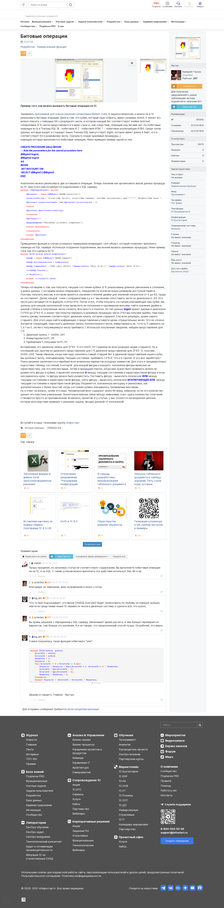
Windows (175, 228)
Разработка (33, 795)
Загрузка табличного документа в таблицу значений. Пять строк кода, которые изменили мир (147, 480)
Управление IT (81, 762)
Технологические (83, 845)
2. (30, 582)
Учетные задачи (36, 785)
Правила (166, 780)
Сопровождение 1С (86, 780)
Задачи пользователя (39, 790)
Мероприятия (175, 735)
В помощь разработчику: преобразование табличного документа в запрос (111, 480)
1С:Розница (126, 795)
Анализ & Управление (88, 735)
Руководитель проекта (133, 749)
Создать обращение (177, 840)
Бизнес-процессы (83, 744)
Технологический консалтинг (44, 841)
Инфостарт (73, 422)
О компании (169, 766)
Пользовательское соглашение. (41, 875)
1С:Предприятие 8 (180, 211)
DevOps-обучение (37, 827)
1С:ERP (123, 776)
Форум (170, 751)
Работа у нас (169, 790)
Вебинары (78, 813)
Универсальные (128, 810)
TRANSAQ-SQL (54, 428)
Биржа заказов (176, 746)
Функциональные (36, 781)
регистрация (75, 709)
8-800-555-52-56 (172, 828)
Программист (178, 194)
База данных (34, 800)
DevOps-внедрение (38, 836)
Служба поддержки (178, 804)
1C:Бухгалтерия (179, 220)
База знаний (35, 772)
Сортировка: (92, 556)
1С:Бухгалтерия (128, 771)
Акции (76, 784)
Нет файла (176, 203)
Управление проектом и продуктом (87, 751)
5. (30, 636)
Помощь (166, 785)
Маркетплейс (129, 767)
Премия (31, 763)
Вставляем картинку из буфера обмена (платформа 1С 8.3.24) (37, 525)
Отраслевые (80, 835)
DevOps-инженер (130, 754)
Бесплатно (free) (180, 271)
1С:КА (122, 781)
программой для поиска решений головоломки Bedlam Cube (71, 114)
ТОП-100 (31, 759)
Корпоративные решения (91, 821)
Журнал (32, 735)
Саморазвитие (81, 772)
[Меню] (24, 5)
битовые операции (34, 428)
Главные (31, 744)
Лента (30, 749)
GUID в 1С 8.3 (68, 521)
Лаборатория (36, 822)
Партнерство (80, 808)
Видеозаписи (175, 740)
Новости (31, 739)
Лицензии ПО (80, 830)
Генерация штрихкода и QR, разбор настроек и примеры (148, 525)
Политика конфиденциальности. (82, 875)
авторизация (91, 709)
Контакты (167, 795)
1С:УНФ (123, 785)
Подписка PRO (35, 776)
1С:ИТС (76, 789)
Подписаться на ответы (34, 556)
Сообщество (34, 814)
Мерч (169, 757)
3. (30, 598)
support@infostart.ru (174, 832)
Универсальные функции (183, 186)
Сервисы (77, 794)
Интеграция (33, 810)
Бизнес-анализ (81, 739)
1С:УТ (122, 790)
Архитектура (80, 767)
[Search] (182, 725)
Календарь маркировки (133, 824)
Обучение (126, 735)
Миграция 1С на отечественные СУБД (39, 856)
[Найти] (200, 725)
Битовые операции (44, 36)
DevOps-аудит (35, 832)
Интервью (32, 754)
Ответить (41, 576)
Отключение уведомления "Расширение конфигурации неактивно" (69, 480)
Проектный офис (131, 837)
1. (30, 563)
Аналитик (125, 744)
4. (30, 617)
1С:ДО (123, 805)
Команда (77, 757)
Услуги (76, 799)
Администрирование (39, 805)
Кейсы (76, 804)
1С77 (122, 819)
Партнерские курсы (131, 759)
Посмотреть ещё (92, 544)
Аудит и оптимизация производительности (39, 848)
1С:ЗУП (123, 800)
